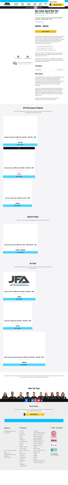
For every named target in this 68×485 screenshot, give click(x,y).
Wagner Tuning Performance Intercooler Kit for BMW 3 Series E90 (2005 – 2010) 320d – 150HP (25, 367)
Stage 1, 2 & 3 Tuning (38, 447)
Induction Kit (22, 466)
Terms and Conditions (38, 475)
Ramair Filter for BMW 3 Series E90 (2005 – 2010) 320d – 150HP (18, 330)
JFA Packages (22, 470)
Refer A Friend (36, 461)
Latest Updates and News (39, 445)
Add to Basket (49, 32)
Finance (35, 459)
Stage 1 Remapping (37, 449)
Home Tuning (23, 461)
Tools (21, 475)
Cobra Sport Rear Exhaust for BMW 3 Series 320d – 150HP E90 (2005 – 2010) (21, 251)
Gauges (21, 457)
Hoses (21, 464)
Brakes (21, 449)
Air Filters (22, 445)
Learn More (40, 7)
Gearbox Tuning (23, 459)
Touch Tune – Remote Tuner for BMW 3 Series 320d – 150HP (18, 204)
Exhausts (22, 456)
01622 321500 (7, 445)
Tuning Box (22, 477)
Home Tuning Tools (24, 463)
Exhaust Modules (23, 454)
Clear (43, 24)
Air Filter (21, 443)
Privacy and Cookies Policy (39, 473)
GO (43, 427)
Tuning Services (23, 478)
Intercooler (22, 468)
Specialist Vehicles (37, 457)
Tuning (35, 466)
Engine (21, 450)
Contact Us (35, 443)
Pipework (22, 471)
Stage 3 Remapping (37, 452)
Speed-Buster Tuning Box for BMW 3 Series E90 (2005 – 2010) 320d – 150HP (21, 141)
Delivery (35, 470)
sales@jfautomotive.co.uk (10, 444)
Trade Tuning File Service (39, 463)
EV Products (22, 452)
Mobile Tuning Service (38, 454)
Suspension (22, 473)
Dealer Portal (36, 464)
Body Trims (22, 447)
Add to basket (21, 148)
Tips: (36, 20)
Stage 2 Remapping (37, 450)
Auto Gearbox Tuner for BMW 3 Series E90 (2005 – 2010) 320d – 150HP (19, 173)
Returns (35, 471)
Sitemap (35, 468)
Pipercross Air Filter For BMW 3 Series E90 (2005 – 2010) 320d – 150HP (20, 299)
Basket (36, 1)
